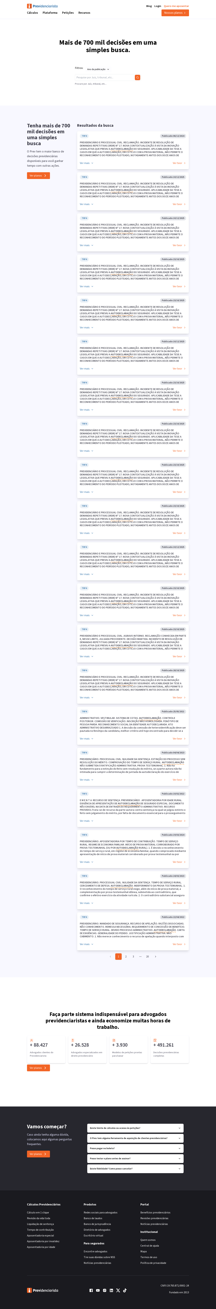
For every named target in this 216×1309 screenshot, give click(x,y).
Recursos (84, 13)
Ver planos (38, 176)
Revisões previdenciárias (154, 1218)
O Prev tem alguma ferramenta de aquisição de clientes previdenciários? (135, 1138)
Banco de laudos (93, 1218)
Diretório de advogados (97, 1229)
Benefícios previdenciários (155, 1212)
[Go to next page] (155, 956)
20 (147, 956)
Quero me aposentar (176, 6)
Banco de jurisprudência (97, 1224)
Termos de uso (148, 1257)
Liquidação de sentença (40, 1224)
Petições (68, 13)
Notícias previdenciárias (97, 1263)
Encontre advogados (95, 1251)
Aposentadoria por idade (41, 1247)
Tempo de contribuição (40, 1229)
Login (157, 6)
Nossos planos (175, 13)
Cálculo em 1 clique (38, 1212)
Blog (149, 6)
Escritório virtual (93, 1235)
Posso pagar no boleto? (135, 1148)
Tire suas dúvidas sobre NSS (99, 1257)
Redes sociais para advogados (100, 1212)
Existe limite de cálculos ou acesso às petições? (135, 1128)
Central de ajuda (149, 1245)
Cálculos (32, 13)
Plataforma (50, 13)
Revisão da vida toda (38, 1218)
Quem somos (148, 1239)
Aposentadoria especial (40, 1235)
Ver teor (179, 163)
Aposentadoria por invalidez (43, 1241)
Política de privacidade (153, 1263)
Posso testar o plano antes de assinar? (135, 1158)
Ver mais (87, 163)
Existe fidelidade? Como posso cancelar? (135, 1168)
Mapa (143, 1251)
